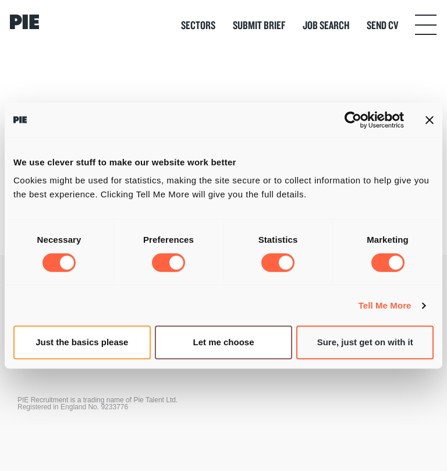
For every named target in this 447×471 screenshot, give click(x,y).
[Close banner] (429, 120)
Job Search (326, 25)
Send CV (382, 25)
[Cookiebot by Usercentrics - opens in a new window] (353, 120)
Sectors (198, 25)
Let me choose (223, 342)
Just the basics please (82, 342)
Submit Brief (259, 25)
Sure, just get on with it (365, 342)
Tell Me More (385, 305)
